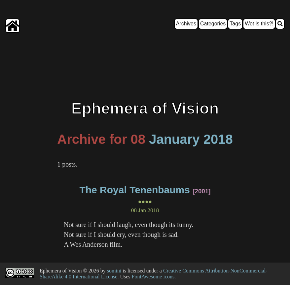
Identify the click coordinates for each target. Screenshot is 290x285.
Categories (213, 23)
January (174, 139)
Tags (235, 23)
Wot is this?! (259, 23)
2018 (218, 139)
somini (114, 270)
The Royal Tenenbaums (134, 189)
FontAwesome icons (153, 276)
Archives (186, 23)
